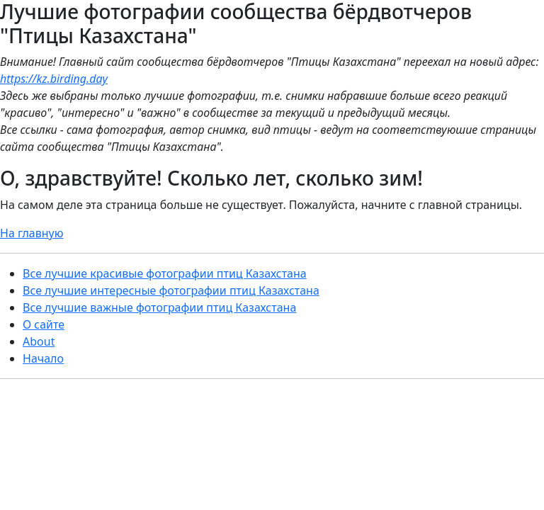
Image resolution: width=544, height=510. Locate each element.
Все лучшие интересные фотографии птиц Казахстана (171, 290)
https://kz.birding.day (54, 78)
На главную (32, 233)
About (39, 341)
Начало (43, 358)
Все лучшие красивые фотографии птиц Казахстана (165, 273)
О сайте (43, 324)
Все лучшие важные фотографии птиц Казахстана (159, 307)
